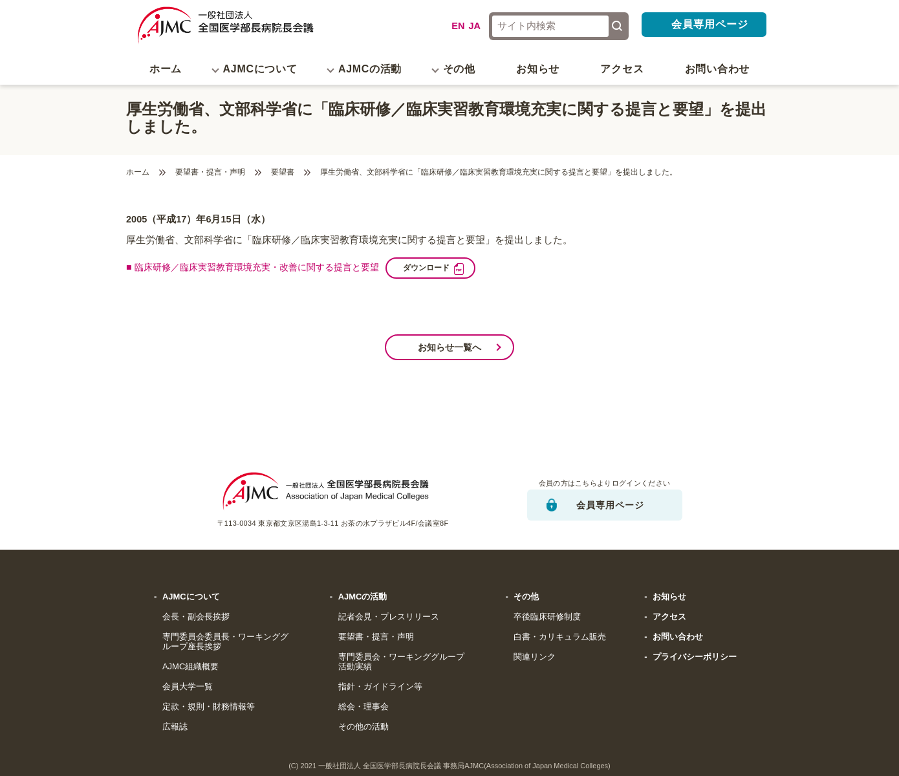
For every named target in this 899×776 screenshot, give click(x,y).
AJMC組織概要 (190, 666)
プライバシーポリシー (695, 657)
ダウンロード (443, 267)
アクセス (622, 68)
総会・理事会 (363, 706)
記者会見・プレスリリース (388, 616)
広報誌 (175, 726)
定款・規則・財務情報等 (208, 706)
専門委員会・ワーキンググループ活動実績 (401, 661)
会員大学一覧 (187, 686)
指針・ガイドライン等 (380, 686)
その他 (526, 596)
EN (457, 26)
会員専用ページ (709, 24)
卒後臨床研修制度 (547, 616)
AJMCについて (191, 596)
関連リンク (535, 657)
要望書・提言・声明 (210, 172)
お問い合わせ (717, 68)
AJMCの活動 (362, 596)
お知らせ (537, 68)
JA (474, 26)
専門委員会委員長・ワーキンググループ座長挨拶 (225, 641)
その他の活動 (363, 726)
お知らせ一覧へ (449, 347)
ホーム (165, 68)
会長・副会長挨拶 (196, 616)
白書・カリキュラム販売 (560, 636)
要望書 (282, 172)
